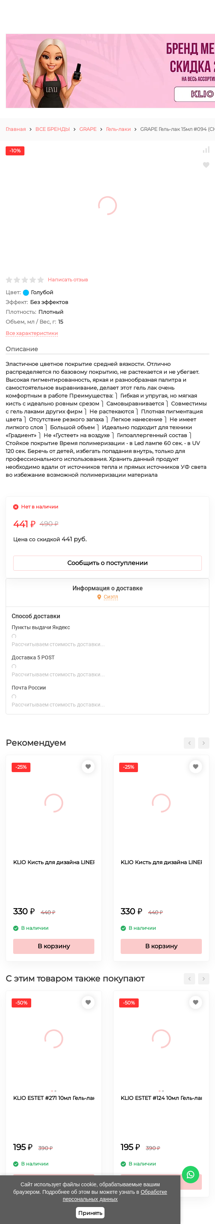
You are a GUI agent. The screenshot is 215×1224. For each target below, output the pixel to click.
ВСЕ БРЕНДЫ (52, 129)
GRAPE (88, 129)
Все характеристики (32, 333)
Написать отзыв (68, 279)
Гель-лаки (118, 129)
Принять (90, 1213)
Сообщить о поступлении (107, 563)
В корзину (54, 946)
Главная (16, 129)
